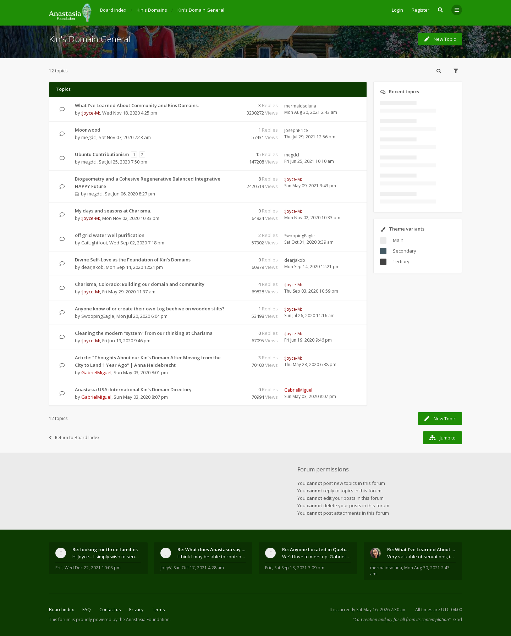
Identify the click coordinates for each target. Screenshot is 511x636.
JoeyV (165, 568)
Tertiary (401, 261)
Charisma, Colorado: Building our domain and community (139, 284)
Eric (58, 568)
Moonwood (87, 130)
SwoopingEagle (299, 236)
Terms (158, 610)
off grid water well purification (109, 235)
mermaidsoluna (300, 106)
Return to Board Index (74, 438)
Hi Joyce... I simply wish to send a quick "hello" (106, 556)
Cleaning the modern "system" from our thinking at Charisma (144, 333)
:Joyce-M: (90, 113)
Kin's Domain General (89, 39)
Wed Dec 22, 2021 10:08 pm (93, 568)
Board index (61, 610)
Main (398, 240)
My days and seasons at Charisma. (113, 211)
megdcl (89, 137)
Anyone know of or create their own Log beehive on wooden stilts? (150, 308)
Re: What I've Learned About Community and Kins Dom (421, 549)
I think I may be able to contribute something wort (211, 556)
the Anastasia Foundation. (145, 619)
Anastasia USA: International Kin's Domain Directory (133, 389)
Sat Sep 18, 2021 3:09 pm (299, 568)
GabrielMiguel (96, 372)
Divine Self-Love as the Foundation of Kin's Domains (133, 259)
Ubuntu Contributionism (102, 154)
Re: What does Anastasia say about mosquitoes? (211, 549)
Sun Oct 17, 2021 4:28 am (199, 568)
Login (397, 10)
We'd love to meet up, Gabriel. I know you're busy (316, 556)
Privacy (136, 610)
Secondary (404, 251)
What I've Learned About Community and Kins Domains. (137, 105)
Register (420, 10)
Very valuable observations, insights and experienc (421, 556)
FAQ (86, 610)
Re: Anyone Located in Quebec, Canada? (316, 549)
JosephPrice (296, 130)
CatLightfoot (94, 242)
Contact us (110, 610)
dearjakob (92, 267)
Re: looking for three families (105, 549)
